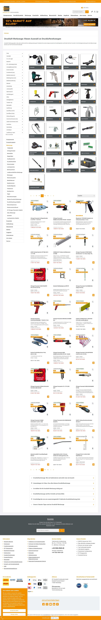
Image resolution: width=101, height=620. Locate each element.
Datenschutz (7, 553)
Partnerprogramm (33, 546)
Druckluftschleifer (11, 161)
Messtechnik (9, 226)
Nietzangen (10, 175)
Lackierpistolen (11, 167)
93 (40, 195)
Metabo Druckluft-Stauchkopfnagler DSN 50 (39, 455)
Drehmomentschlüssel (12, 207)
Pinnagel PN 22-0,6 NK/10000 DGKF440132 (83, 455)
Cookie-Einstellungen (9, 555)
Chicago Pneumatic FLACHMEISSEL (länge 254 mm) (84, 286)
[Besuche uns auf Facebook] (43, 604)
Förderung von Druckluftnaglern (37, 541)
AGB (5, 566)
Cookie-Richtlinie (8, 557)
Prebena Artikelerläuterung (35, 548)
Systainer (9, 215)
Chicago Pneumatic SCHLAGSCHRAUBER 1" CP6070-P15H (39, 319)
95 (45, 195)
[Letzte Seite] (53, 195)
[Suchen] (87, 11)
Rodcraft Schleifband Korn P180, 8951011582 (38, 353)
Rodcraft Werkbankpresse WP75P (61, 286)
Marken (8, 229)
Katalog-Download (33, 550)
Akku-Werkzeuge (11, 212)
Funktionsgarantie (8, 546)
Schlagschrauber (11, 150)
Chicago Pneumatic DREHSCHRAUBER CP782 (85, 387)
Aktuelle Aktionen (8, 541)
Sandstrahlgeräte (11, 185)
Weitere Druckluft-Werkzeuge (14, 199)
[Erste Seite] (30, 195)
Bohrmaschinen (11, 169)
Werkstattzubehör (11, 177)
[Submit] (62, 530)
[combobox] (79, 11)
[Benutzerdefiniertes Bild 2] (86, 585)
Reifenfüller (10, 153)
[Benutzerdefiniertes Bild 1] (78, 585)
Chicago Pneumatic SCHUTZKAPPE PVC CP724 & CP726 (39, 286)
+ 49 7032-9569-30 (58, 548)
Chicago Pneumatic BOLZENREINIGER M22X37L (62, 421)
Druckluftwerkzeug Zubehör (14, 202)
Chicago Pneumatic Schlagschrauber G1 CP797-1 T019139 (39, 219)
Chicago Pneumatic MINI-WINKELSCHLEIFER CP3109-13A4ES (61, 353)
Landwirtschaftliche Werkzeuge (14, 172)
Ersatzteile (9, 221)
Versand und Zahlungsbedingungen (13, 562)
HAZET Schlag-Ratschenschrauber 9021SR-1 (84, 421)
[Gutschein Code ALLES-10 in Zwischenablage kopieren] (57, 618)
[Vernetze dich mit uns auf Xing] (57, 604)
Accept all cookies (14, 610)
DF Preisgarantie (8, 548)
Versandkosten (46, 614)
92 (37, 195)
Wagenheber (10, 156)
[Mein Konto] (95, 11)
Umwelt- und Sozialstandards (11, 564)
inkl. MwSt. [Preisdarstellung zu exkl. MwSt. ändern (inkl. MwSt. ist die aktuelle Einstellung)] (85, 7)
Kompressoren (10, 139)
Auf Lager (10, 58)
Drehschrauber (10, 164)
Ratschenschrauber (11, 196)
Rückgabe (31, 553)
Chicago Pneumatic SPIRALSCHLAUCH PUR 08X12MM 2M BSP (40, 387)
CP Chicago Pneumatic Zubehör (15, 210)
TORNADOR (10, 148)
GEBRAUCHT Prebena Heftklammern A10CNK (61, 253)
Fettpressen (10, 188)
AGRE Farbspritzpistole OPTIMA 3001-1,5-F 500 (40, 253)
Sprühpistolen (10, 191)
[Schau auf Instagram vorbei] (47, 604)
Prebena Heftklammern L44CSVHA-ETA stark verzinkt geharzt (84, 319)
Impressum (7, 544)
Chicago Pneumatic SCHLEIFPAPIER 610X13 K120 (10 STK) (84, 353)
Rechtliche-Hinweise (9, 550)
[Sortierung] (86, 195)
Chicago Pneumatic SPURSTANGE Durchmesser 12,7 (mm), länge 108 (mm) (84, 253)
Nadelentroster (10, 183)
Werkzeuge (9, 145)
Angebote (8, 232)
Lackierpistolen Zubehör (13, 218)
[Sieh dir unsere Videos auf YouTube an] (50, 604)
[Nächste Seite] (50, 195)
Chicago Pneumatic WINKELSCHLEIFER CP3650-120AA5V (62, 219)
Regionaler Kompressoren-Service (37, 561)
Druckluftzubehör (10, 142)
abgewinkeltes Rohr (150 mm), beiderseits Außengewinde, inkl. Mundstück (60, 455)
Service (8, 241)
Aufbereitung (9, 224)
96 (48, 195)
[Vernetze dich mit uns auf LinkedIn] (54, 604)
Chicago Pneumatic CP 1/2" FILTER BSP (61, 387)
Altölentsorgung (33, 555)
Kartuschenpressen (11, 204)
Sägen (8, 194)
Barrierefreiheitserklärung (10, 568)
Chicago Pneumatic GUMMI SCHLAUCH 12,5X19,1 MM (37, 421)
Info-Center (9, 238)
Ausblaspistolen (11, 159)
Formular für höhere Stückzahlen (37, 544)
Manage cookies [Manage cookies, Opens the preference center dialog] (14, 614)
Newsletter (6, 559)
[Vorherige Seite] (33, 195)
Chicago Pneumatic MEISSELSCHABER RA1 (62, 319)
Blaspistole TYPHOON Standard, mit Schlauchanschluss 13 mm (84, 219)
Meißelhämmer (11, 180)
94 (43, 195)
